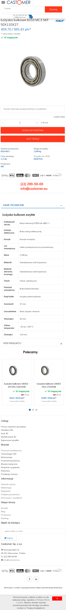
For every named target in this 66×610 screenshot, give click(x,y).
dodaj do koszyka (33, 130)
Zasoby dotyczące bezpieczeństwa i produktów (24, 109)
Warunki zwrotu (8, 484)
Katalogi (5, 518)
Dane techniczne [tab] (13, 205)
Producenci (6, 515)
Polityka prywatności (10, 494)
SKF (2, 166)
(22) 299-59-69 (31, 184)
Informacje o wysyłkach (11, 498)
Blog (3, 511)
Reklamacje (6, 487)
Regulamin (6, 491)
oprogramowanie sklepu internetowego (37, 588)
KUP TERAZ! (32, 138)
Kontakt (4, 508)
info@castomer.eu (20, 17)
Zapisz (8, 538)
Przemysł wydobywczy (11, 450)
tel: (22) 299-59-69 (20, 15)
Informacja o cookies (12, 588)
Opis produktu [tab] (12, 343)
